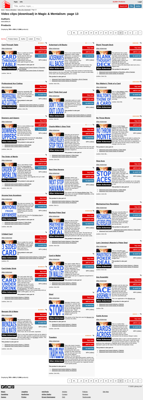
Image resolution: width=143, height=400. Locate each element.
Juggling (24, 392)
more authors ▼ (5, 21)
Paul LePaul (20, 243)
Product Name (13, 39)
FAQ (63, 397)
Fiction (23, 397)
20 (86, 33)
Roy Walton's (121, 91)
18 (96, 33)
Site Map (106, 392)
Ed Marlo (29, 96)
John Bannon (23, 288)
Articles (64, 392)
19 (91, 33)
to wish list (42, 56)
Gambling (4, 394)
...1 (135, 33)
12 (125, 33)
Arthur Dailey (46, 394)
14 (116, 33)
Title (131, 6)
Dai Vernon (68, 57)
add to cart (42, 52)
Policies (85, 392)
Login (140, 2)
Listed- (31, 39)
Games (3, 397)
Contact (64, 394)
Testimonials (86, 397)
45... (74, 33)
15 (111, 33)
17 (101, 33)
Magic (3, 392)
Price (38, 39)
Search (123, 6)
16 (106, 33)
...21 (80, 33)
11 (130, 33)
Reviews (85, 394)
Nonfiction (25, 394)
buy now (43, 48)
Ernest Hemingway (48, 397)
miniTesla (45, 392)
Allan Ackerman (7, 48)
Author (138, 6)
